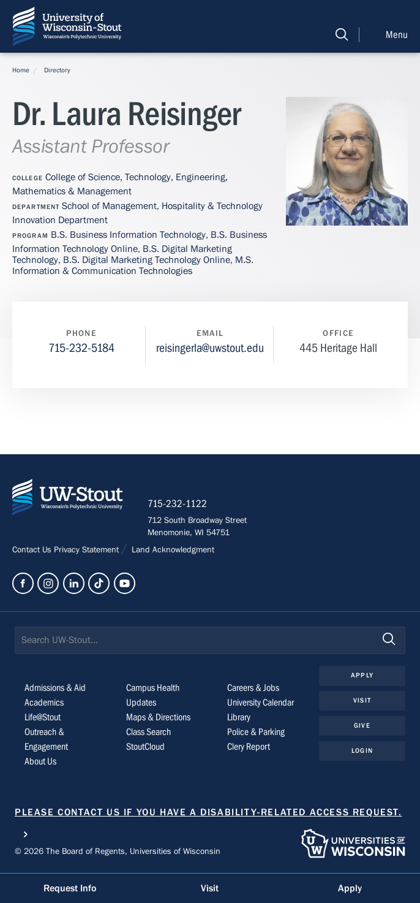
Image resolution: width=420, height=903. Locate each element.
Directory (57, 70)
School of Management (109, 205)
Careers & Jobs (253, 687)
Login (362, 751)
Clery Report (248, 746)
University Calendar (260, 702)
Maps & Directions (158, 717)
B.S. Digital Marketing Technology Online (146, 259)
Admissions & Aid (55, 687)
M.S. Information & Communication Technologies (132, 265)
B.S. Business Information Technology (128, 234)
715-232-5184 (81, 348)
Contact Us (33, 550)
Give (362, 726)
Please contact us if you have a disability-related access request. (208, 812)
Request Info (69, 888)
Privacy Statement (87, 550)
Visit (362, 700)
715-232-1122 (177, 504)
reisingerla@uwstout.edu (210, 348)
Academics (44, 702)
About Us (40, 761)
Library (238, 717)
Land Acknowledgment (171, 550)
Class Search (148, 731)
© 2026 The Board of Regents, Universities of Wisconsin (117, 851)
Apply (362, 675)
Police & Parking (256, 731)
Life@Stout (42, 717)
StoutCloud (145, 746)
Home (20, 70)
